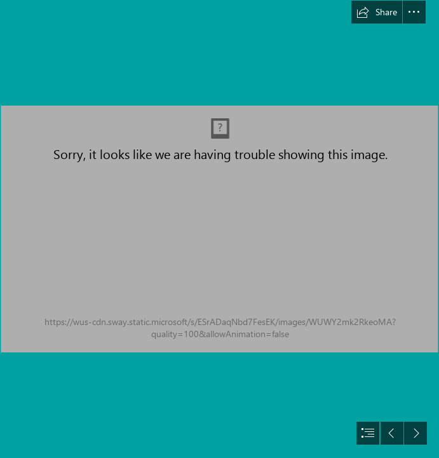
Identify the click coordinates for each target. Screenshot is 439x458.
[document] (219, 229)
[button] (376, 12)
